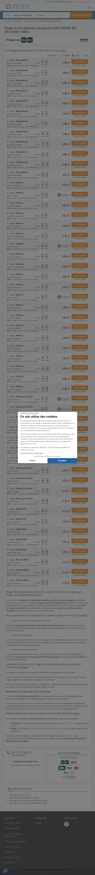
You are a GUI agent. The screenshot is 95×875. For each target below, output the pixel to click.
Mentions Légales (12, 828)
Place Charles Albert (14, 522)
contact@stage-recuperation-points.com (46, 728)
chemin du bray (12, 195)
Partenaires (9, 852)
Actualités (38, 823)
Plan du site (9, 862)
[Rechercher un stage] (81, 15)
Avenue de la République (15, 216)
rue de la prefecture (14, 185)
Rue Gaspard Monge (14, 63)
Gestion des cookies (13, 857)
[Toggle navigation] (89, 7)
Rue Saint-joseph (12, 512)
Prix (86, 55)
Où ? (8, 15)
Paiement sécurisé (12, 847)
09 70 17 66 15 (74, 1)
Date (77, 55)
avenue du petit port (14, 563)
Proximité (66, 55)
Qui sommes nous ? (13, 823)
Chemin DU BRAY (13, 399)
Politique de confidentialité (15, 841)
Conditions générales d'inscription (13, 834)
